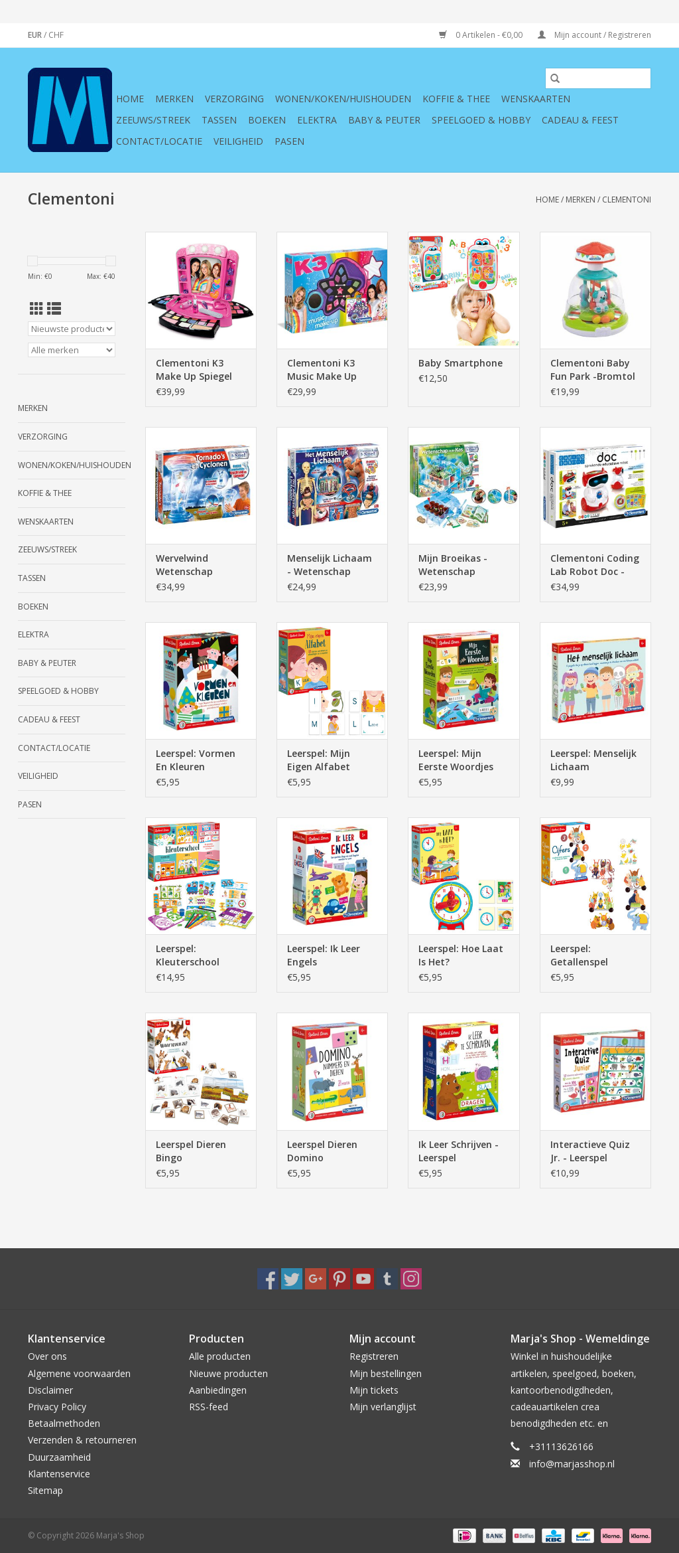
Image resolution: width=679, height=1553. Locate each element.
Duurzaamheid (59, 1457)
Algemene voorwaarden (79, 1373)
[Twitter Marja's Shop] (291, 1278)
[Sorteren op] (71, 328)
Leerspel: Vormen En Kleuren (195, 760)
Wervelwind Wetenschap (184, 565)
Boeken (267, 120)
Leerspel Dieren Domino (322, 1151)
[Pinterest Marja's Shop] (339, 1278)
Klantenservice (59, 1473)
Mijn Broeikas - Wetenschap (452, 565)
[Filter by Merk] (71, 350)
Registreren (374, 1356)
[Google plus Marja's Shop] (315, 1278)
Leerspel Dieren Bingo (191, 1151)
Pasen (289, 141)
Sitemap (45, 1490)
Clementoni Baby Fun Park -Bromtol (592, 369)
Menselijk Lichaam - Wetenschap (329, 565)
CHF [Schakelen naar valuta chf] (56, 35)
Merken (174, 98)
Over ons (47, 1356)
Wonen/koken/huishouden (343, 98)
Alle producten (220, 1356)
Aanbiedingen (218, 1390)
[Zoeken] (598, 78)
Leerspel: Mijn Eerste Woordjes (455, 760)
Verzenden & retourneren (82, 1439)
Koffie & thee (456, 98)
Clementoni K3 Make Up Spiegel (194, 369)
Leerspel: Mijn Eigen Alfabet (318, 760)
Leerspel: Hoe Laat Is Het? (460, 955)
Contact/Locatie (159, 141)
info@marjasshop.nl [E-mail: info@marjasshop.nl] (572, 1463)
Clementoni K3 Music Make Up (322, 369)
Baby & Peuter (384, 120)
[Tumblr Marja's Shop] (387, 1278)
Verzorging (234, 98)
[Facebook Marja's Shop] (267, 1278)
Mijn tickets (374, 1390)
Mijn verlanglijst (382, 1406)
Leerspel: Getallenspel (579, 955)
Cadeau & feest (580, 120)
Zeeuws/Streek (153, 120)
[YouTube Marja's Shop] (363, 1278)
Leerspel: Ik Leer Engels (323, 955)
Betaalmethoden (64, 1423)
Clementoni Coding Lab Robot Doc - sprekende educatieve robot (594, 565)
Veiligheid (238, 141)
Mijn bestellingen (385, 1373)
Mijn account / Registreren (594, 35)
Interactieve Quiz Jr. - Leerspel (590, 1151)
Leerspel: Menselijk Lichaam (593, 760)
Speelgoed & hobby (481, 120)
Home (130, 98)
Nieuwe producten (228, 1373)
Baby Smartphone (460, 363)
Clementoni (626, 199)
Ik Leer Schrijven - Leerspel (458, 1151)
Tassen (219, 120)
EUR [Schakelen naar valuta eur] (36, 35)
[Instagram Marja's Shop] (411, 1278)
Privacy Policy (57, 1406)
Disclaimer (50, 1390)
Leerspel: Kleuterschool (187, 955)
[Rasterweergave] (37, 308)
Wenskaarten (535, 98)
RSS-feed (208, 1406)
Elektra (317, 120)
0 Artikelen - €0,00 (482, 35)
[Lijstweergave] (54, 308)
